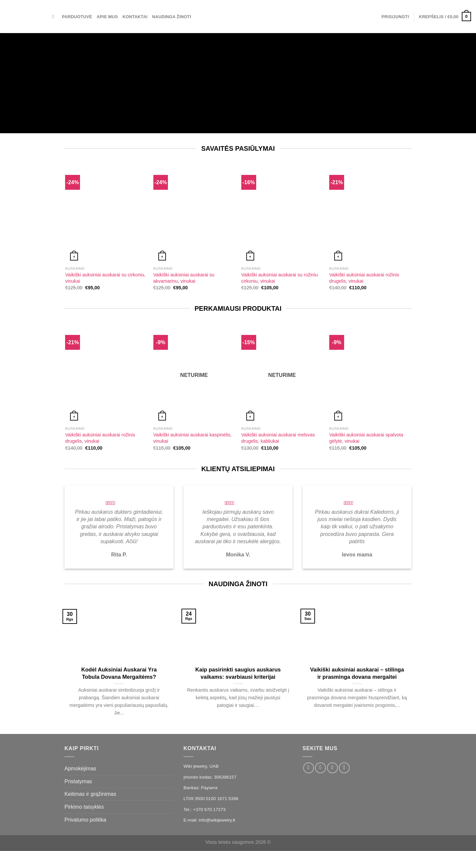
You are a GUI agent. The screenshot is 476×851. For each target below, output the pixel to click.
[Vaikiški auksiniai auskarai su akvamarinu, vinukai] (194, 214)
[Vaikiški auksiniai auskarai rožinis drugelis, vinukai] (370, 214)
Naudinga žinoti (171, 16)
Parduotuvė (77, 16)
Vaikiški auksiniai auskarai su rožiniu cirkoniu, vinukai (279, 278)
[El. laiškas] (332, 767)
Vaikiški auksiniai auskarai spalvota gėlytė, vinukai (366, 438)
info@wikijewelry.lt (217, 820)
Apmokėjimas (80, 768)
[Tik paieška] (54, 16)
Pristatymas (78, 781)
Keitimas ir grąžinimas (90, 794)
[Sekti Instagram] (320, 767)
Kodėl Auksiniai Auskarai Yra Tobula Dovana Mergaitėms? (119, 673)
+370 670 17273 (209, 809)
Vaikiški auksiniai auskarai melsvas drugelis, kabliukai (278, 438)
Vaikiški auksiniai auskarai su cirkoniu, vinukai (105, 278)
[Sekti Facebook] (308, 767)
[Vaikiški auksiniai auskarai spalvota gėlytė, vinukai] (370, 374)
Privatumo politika (85, 820)
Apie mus (107, 16)
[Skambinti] (344, 767)
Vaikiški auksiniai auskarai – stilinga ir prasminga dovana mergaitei (357, 673)
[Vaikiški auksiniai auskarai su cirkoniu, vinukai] (106, 214)
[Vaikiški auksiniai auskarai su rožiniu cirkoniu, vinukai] (282, 214)
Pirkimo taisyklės (84, 807)
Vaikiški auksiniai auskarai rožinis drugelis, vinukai (364, 278)
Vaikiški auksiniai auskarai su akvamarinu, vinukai (184, 278)
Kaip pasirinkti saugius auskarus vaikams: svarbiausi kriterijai (238, 673)
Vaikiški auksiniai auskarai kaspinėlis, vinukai (192, 438)
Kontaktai (134, 16)
